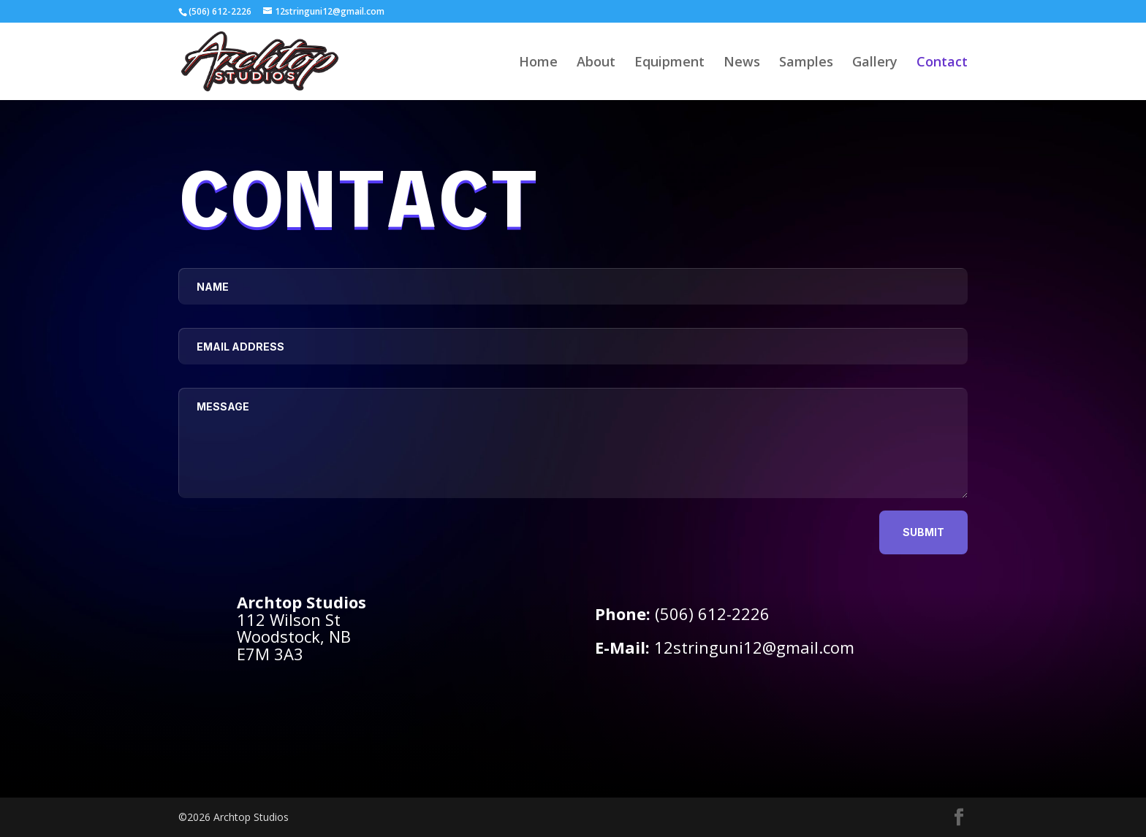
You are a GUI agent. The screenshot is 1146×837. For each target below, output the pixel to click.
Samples (806, 63)
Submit (923, 532)
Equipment (669, 63)
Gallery (875, 63)
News (742, 63)
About (596, 63)
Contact (942, 63)
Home (538, 63)
